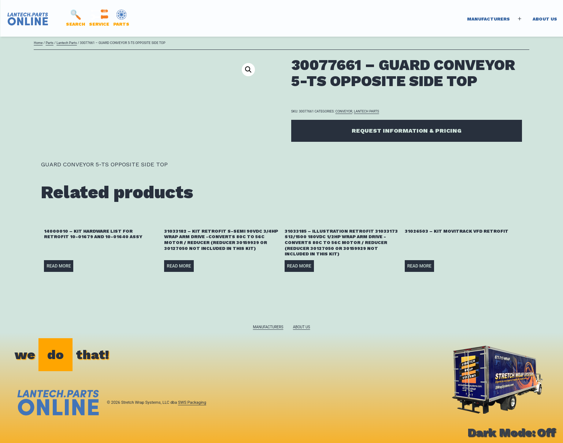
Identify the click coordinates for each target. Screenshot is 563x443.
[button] (248, 69)
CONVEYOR (344, 111)
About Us (545, 19)
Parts (49, 43)
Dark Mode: (511, 432)
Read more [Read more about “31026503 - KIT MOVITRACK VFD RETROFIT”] (419, 266)
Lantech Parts (66, 43)
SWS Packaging (192, 402)
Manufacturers (488, 19)
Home (38, 43)
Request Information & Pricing (407, 130)
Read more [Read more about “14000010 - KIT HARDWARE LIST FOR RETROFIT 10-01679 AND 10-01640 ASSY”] (59, 266)
